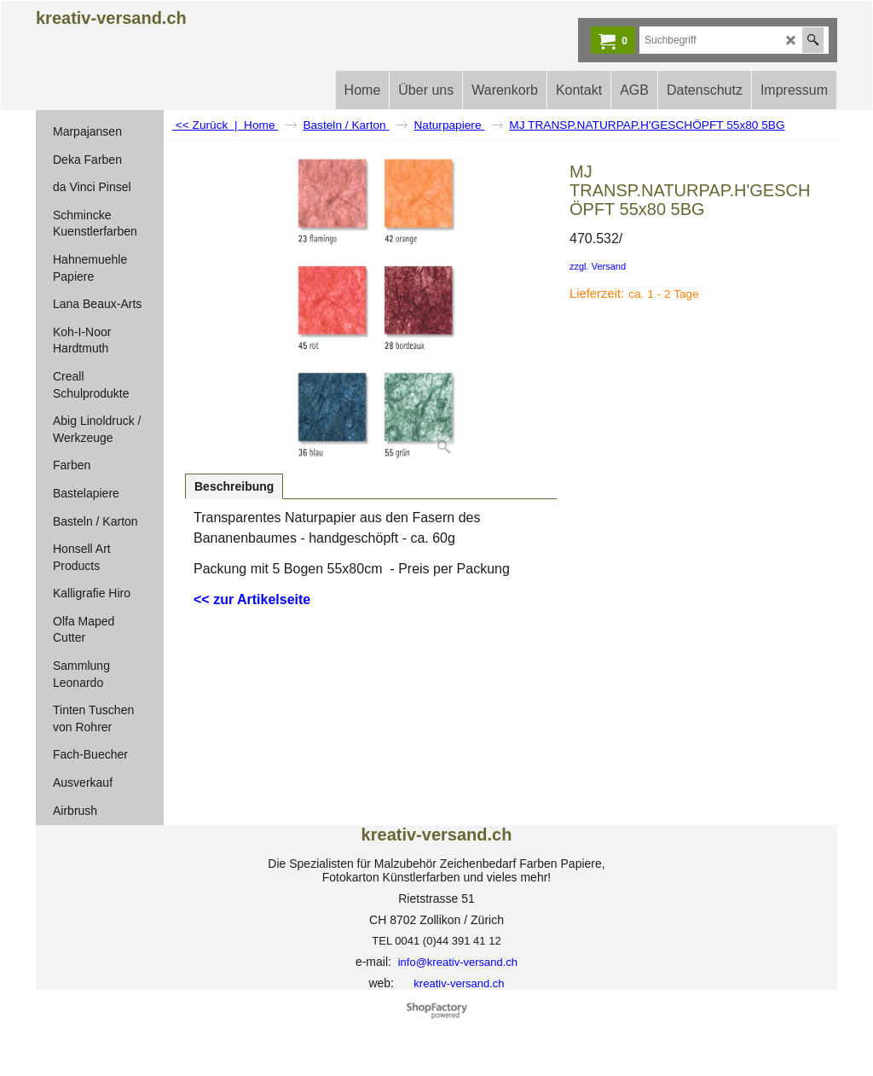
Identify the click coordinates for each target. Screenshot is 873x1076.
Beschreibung (234, 486)
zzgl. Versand (597, 266)
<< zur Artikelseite (252, 599)
